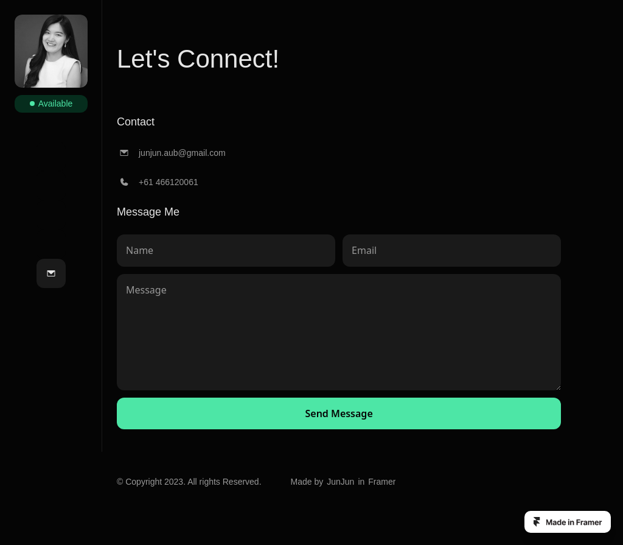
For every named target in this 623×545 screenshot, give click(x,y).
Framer (381, 482)
